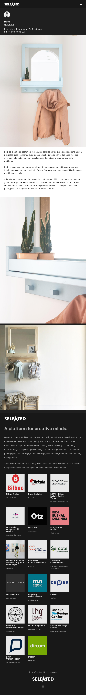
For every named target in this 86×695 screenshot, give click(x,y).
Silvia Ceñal (9, 25)
